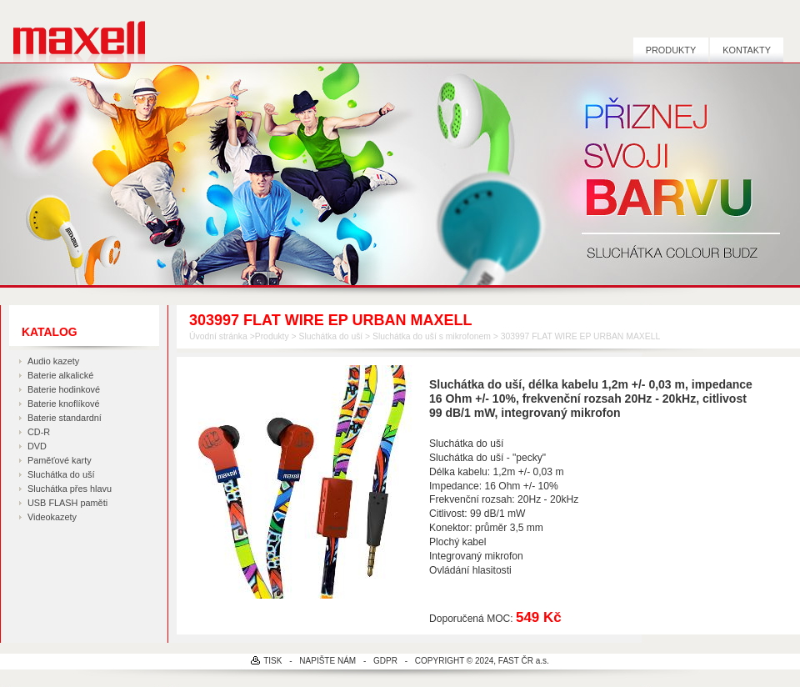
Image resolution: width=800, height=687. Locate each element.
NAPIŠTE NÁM (327, 660)
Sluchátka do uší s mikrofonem (431, 336)
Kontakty (746, 50)
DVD (37, 446)
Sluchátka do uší (61, 474)
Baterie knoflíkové (63, 404)
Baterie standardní (65, 418)
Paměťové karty (60, 460)
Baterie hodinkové (64, 389)
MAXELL (73, 31)
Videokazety (52, 517)
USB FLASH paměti (68, 503)
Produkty (671, 50)
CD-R (39, 432)
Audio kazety (53, 361)
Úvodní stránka (218, 336)
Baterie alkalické (60, 375)
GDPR (385, 660)
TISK (272, 660)
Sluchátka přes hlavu (70, 489)
